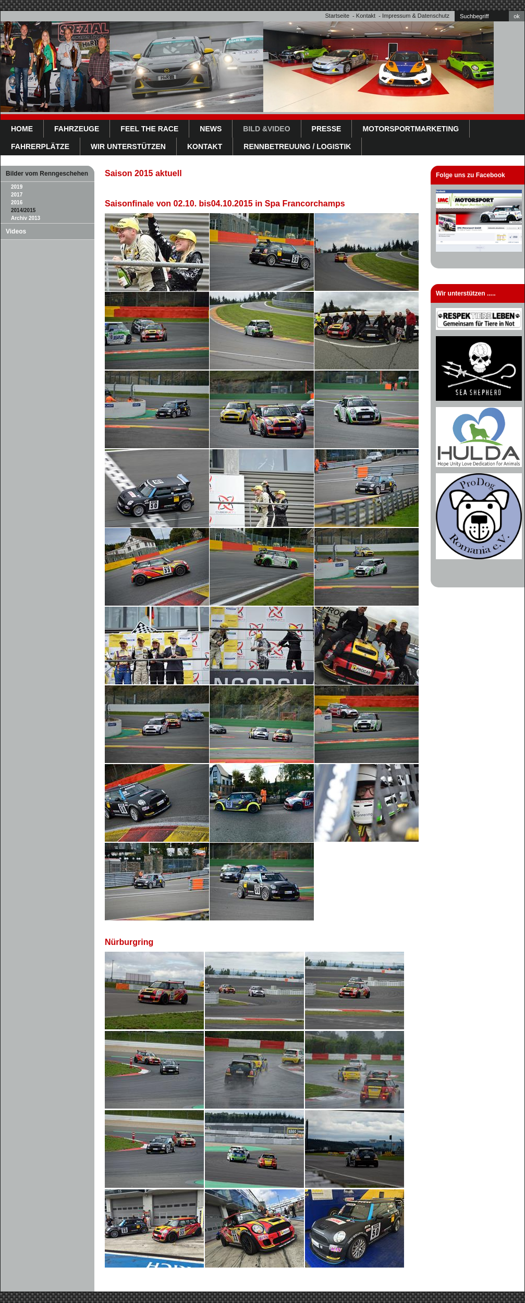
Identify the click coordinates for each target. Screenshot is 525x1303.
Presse (326, 129)
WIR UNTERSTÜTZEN (128, 146)
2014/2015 (23, 210)
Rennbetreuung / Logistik (297, 146)
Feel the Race (149, 129)
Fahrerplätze (40, 146)
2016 (16, 202)
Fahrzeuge (76, 129)
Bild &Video (266, 129)
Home (22, 129)
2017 (16, 195)
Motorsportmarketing (410, 129)
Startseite (337, 16)
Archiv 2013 (25, 218)
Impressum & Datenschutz (415, 16)
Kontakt (365, 16)
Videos (16, 231)
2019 (16, 187)
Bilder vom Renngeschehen (47, 173)
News (211, 129)
